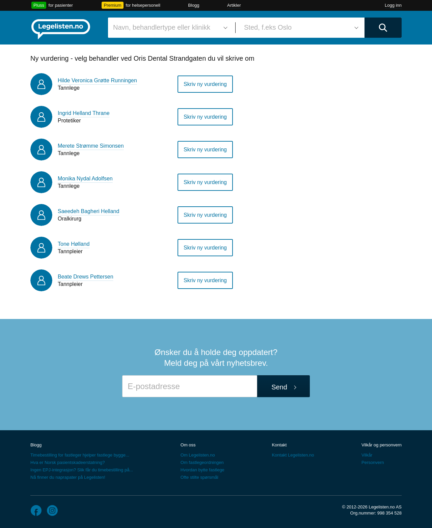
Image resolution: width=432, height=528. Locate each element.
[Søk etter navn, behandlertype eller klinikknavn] (169, 28)
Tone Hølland (73, 244)
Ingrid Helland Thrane (84, 113)
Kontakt (279, 444)
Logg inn (393, 5)
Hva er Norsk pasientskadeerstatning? (67, 462)
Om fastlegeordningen (202, 462)
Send (279, 387)
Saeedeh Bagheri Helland (88, 211)
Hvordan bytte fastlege (202, 469)
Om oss (188, 444)
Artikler (234, 5)
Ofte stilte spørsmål (199, 477)
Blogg (193, 5)
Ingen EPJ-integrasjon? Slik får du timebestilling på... (81, 469)
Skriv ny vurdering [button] (205, 84)
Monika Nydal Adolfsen (85, 178)
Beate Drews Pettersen (85, 277)
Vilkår (366, 455)
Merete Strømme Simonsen (91, 146)
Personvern (372, 462)
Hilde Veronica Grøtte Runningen (97, 80)
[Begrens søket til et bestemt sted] (300, 28)
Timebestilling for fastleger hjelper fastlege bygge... (79, 455)
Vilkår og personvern (381, 444)
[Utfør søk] (383, 28)
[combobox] (169, 28)
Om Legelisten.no (198, 455)
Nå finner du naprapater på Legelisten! (67, 477)
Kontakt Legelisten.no (293, 455)
